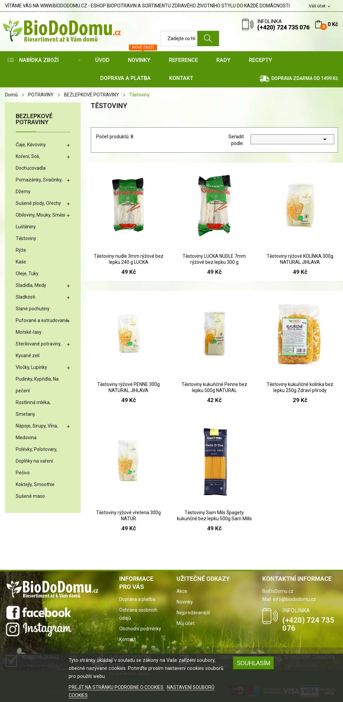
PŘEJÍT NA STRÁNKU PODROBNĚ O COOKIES (116, 687)
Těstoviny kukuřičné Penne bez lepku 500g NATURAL (214, 387)
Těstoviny (26, 238)
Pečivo (23, 472)
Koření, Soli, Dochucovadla (31, 162)
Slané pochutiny (33, 308)
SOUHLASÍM (254, 663)
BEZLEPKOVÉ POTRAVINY (34, 119)
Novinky (185, 602)
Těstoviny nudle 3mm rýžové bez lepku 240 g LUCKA (128, 259)
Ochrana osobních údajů (138, 614)
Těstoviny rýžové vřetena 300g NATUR (128, 515)
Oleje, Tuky (27, 273)
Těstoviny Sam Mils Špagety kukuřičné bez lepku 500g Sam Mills (214, 515)
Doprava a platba (137, 599)
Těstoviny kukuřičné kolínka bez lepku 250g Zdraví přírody (300, 387)
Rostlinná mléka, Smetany (33, 408)
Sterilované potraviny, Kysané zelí (38, 349)
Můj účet (186, 623)
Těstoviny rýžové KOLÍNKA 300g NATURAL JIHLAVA (300, 259)
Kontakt (127, 639)
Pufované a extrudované (42, 320)
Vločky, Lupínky (31, 367)
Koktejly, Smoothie (35, 484)
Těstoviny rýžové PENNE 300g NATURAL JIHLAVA (128, 387)
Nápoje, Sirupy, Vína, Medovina (37, 431)
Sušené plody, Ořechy (38, 203)
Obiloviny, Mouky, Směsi (40, 215)
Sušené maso (30, 496)
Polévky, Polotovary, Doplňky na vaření (36, 455)
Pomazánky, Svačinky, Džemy (39, 185)
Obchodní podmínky (140, 628)
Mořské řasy (29, 332)
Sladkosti (25, 297)
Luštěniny (26, 226)
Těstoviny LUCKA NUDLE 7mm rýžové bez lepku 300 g (214, 259)
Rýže (21, 250)
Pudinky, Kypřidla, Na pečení (37, 384)
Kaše (21, 261)
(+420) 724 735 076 (283, 27)
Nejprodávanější (193, 612)
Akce (182, 591)
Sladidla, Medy (31, 285)
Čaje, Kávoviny (31, 144)
